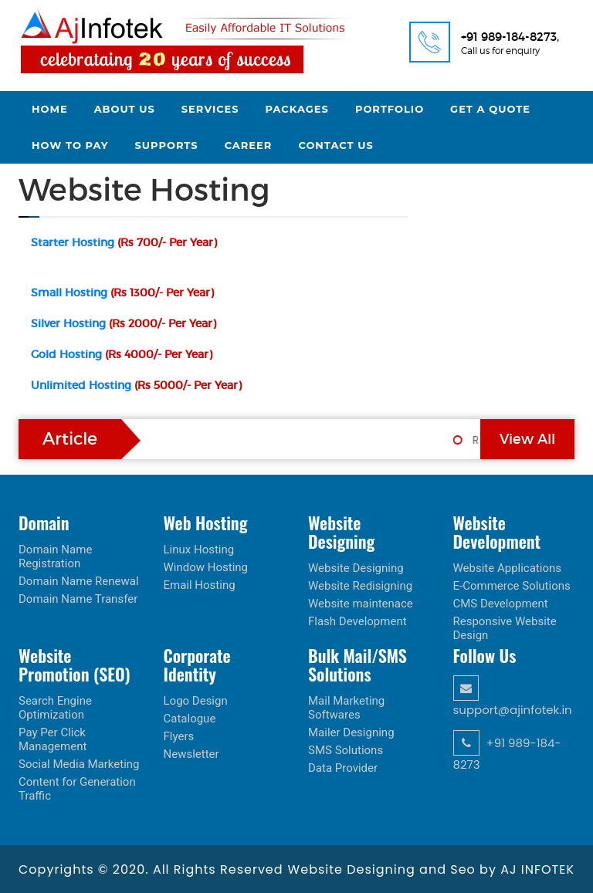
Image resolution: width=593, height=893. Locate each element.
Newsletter (191, 754)
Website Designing (356, 568)
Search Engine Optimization (55, 708)
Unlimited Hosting (136, 385)
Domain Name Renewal (79, 581)
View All (527, 439)
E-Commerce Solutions (512, 586)
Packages (297, 109)
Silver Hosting (123, 323)
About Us (124, 109)
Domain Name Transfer (78, 599)
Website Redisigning (360, 586)
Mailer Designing (351, 732)
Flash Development (357, 621)
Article (69, 438)
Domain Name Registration (55, 556)
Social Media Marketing (79, 764)
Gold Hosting (121, 354)
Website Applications (507, 568)
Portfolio (389, 109)
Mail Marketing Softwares (346, 708)
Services (210, 109)
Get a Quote (490, 109)
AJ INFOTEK (537, 869)
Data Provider (343, 768)
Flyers (179, 736)
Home (50, 109)
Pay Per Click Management (52, 739)
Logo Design (196, 701)
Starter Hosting (124, 242)
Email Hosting (200, 585)
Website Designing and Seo (383, 869)
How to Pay (70, 145)
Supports (166, 145)
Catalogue (190, 719)
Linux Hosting (199, 549)
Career (249, 145)
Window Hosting (206, 567)
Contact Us (335, 145)
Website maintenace (360, 604)
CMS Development (500, 604)
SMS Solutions (345, 750)
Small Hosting (122, 292)
